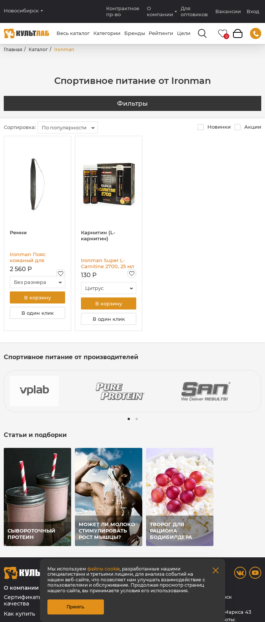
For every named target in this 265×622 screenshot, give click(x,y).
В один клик (37, 313)
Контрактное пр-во (122, 11)
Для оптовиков (194, 11)
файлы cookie (103, 569)
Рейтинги (161, 33)
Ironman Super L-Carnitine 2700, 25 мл (107, 263)
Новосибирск (21, 11)
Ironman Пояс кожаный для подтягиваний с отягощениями (30, 257)
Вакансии (228, 11)
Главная (13, 49)
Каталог (38, 49)
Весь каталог (73, 33)
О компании (160, 11)
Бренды (134, 33)
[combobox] (68, 127)
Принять (75, 607)
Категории (106, 33)
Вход (253, 11)
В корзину (37, 297)
